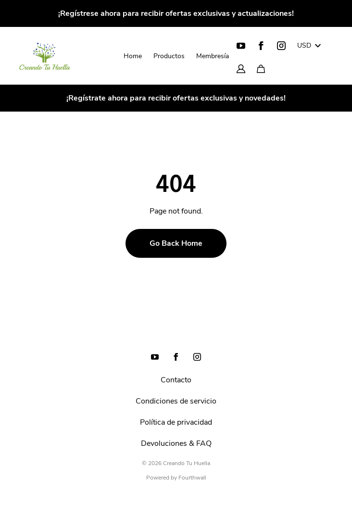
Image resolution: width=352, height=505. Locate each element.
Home (133, 56)
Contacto (176, 380)
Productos (169, 56)
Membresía (212, 56)
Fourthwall (192, 477)
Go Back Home (176, 243)
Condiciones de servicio (176, 401)
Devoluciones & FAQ (176, 443)
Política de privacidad (176, 422)
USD (309, 45)
